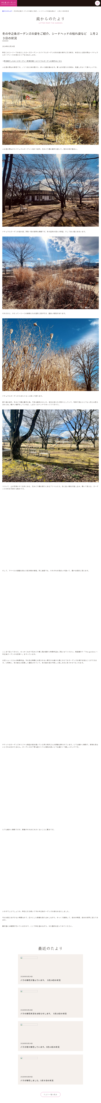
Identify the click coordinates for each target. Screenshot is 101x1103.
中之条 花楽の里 (32, 1041)
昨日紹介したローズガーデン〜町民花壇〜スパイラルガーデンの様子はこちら (33, 61)
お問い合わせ (32, 1047)
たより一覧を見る (50, 1001)
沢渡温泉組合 (84, 1095)
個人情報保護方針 (18, 1095)
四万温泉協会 (73, 1095)
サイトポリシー (32, 1095)
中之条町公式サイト (45, 1095)
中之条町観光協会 (60, 1095)
